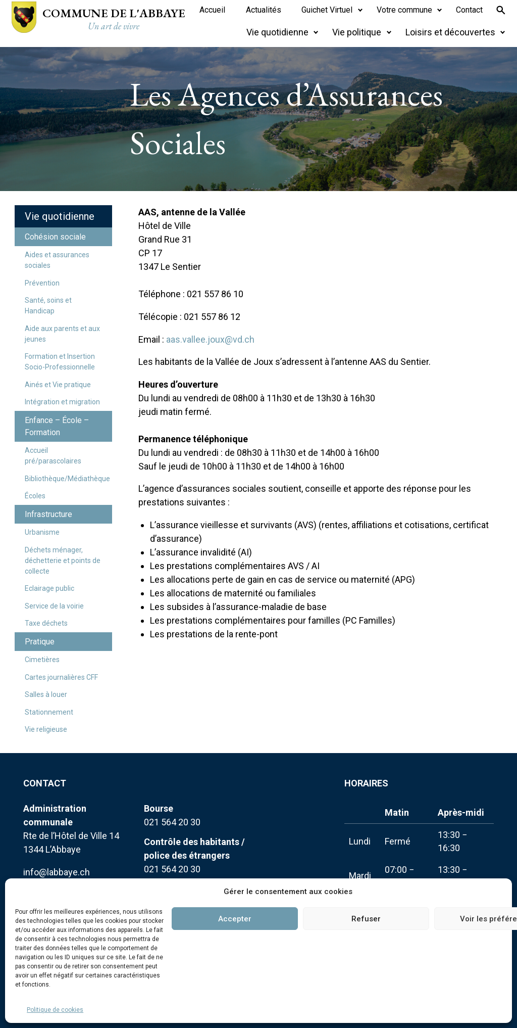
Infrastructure (48, 514)
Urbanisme (42, 532)
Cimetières (42, 660)
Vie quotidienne (59, 216)
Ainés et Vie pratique (58, 385)
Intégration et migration (62, 402)
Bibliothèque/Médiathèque (67, 479)
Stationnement (49, 712)
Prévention (42, 283)
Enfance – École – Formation (57, 426)
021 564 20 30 (172, 822)
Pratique (40, 641)
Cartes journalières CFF (61, 677)
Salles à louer (46, 694)
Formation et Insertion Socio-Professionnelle (60, 361)
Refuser (366, 918)
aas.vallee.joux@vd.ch (210, 339)
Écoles (35, 496)
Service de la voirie (54, 606)
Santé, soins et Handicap (48, 305)
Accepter (234, 918)
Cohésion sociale (55, 237)
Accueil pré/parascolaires (53, 455)
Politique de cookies (55, 1009)
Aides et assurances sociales (57, 260)
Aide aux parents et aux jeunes (62, 333)
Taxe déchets (46, 623)
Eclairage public (49, 588)
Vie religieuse (46, 729)
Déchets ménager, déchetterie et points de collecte (62, 560)
